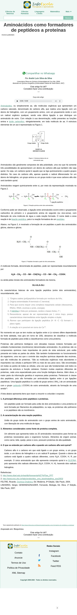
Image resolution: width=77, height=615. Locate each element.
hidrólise (15, 311)
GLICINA (72, 460)
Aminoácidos (6, 106)
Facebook (56, 556)
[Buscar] (33, 18)
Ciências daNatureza (10, 12)
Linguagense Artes (39, 12)
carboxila (17, 385)
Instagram (54, 551)
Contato (18, 552)
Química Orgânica (25, 482)
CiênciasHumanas (25, 12)
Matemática (55, 12)
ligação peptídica (19, 219)
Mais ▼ (69, 12)
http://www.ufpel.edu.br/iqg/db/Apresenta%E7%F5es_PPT (28, 475)
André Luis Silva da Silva (40, 78)
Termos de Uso (18, 563)
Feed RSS (56, 566)
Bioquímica (19, 529)
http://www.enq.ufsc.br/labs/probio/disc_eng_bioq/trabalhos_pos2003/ (33, 479)
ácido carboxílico (16, 121)
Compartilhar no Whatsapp (40, 73)
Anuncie (18, 558)
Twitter (56, 561)
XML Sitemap (18, 573)
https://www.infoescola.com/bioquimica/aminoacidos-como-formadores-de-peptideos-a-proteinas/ (48, 525)
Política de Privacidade (18, 568)
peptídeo (60, 219)
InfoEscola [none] (18, 546)
